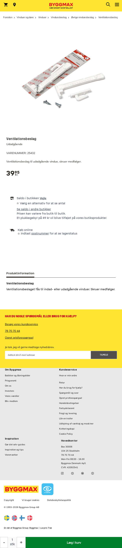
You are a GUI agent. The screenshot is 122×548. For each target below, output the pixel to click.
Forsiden (7, 17)
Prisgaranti (10, 380)
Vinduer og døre (25, 17)
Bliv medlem (11, 401)
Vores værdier (12, 396)
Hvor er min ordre (68, 375)
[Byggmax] (61, 5)
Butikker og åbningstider (17, 375)
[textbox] (13, 173)
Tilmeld (104, 355)
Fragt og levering (68, 413)
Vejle (43, 198)
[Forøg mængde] (21, 542)
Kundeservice (68, 369)
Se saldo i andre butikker (34, 209)
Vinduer (42, 17)
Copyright (9, 500)
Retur (62, 382)
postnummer (40, 233)
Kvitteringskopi (67, 428)
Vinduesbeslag (59, 17)
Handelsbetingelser (69, 403)
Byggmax (33, 528)
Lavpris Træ (46, 528)
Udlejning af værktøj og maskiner (76, 423)
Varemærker (11, 454)
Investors (9, 390)
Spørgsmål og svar (69, 392)
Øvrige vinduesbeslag (82, 17)
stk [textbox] (12, 544)
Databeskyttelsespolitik (59, 500)
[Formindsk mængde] (4, 542)
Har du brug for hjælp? (70, 387)
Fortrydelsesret (67, 408)
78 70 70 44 (12, 331)
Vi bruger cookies (30, 500)
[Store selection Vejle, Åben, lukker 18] (14, 5)
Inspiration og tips (14, 449)
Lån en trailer (66, 418)
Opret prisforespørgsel (19, 337)
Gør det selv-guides (15, 444)
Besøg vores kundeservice (21, 324)
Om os (8, 385)
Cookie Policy (66, 433)
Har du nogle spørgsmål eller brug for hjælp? (40, 316)
